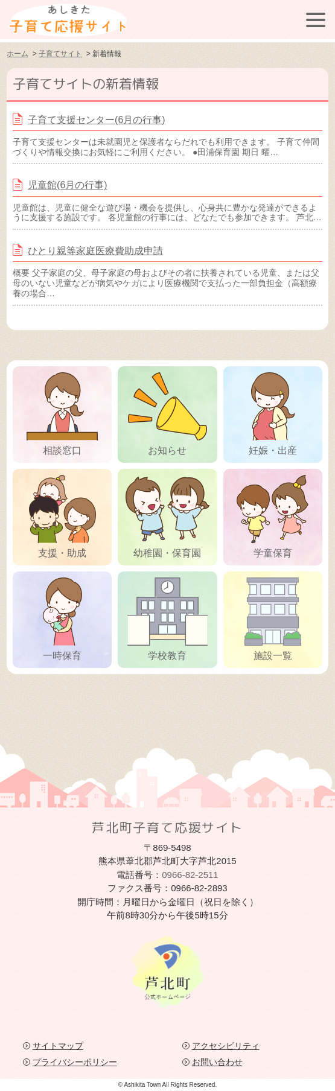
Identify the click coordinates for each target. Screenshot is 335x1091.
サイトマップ (58, 1046)
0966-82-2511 (190, 875)
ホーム (17, 53)
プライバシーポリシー (75, 1062)
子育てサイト (60, 53)
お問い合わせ (217, 1062)
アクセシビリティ (226, 1046)
